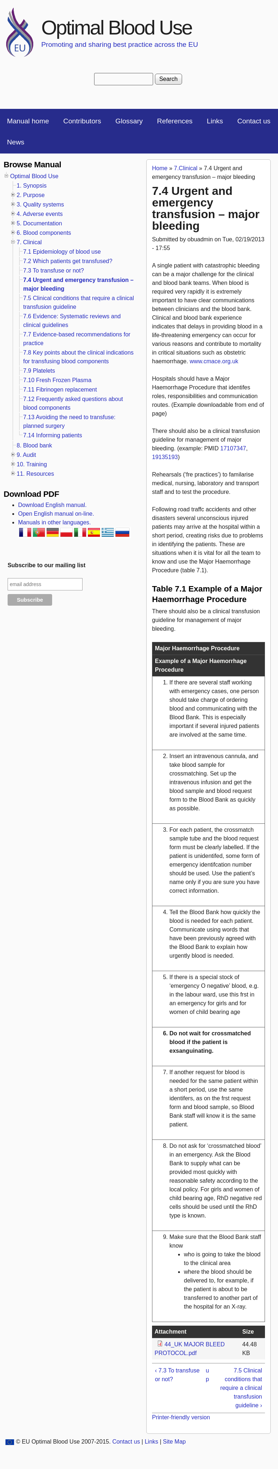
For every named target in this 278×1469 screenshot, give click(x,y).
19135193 (165, 457)
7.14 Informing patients (52, 435)
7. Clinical (29, 242)
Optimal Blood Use (116, 27)
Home (160, 168)
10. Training (32, 464)
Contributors (82, 121)
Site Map (174, 1442)
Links (215, 121)
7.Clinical (185, 168)
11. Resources (35, 474)
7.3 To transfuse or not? (53, 270)
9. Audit (26, 455)
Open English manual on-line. (56, 514)
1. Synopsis (32, 186)
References (175, 121)
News (15, 142)
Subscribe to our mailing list (46, 565)
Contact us (253, 121)
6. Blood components (44, 233)
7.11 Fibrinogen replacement (60, 389)
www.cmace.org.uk (214, 361)
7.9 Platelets (39, 371)
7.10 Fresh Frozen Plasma (57, 380)
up (207, 1374)
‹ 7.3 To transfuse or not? (177, 1374)
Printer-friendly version (181, 1417)
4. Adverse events (40, 214)
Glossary (129, 121)
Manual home (28, 121)
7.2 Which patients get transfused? (67, 261)
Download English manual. (52, 505)
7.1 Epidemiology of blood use (62, 252)
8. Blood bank (34, 445)
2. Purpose (31, 195)
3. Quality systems (40, 204)
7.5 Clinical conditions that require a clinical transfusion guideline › (241, 1387)
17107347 (233, 448)
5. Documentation (39, 223)
